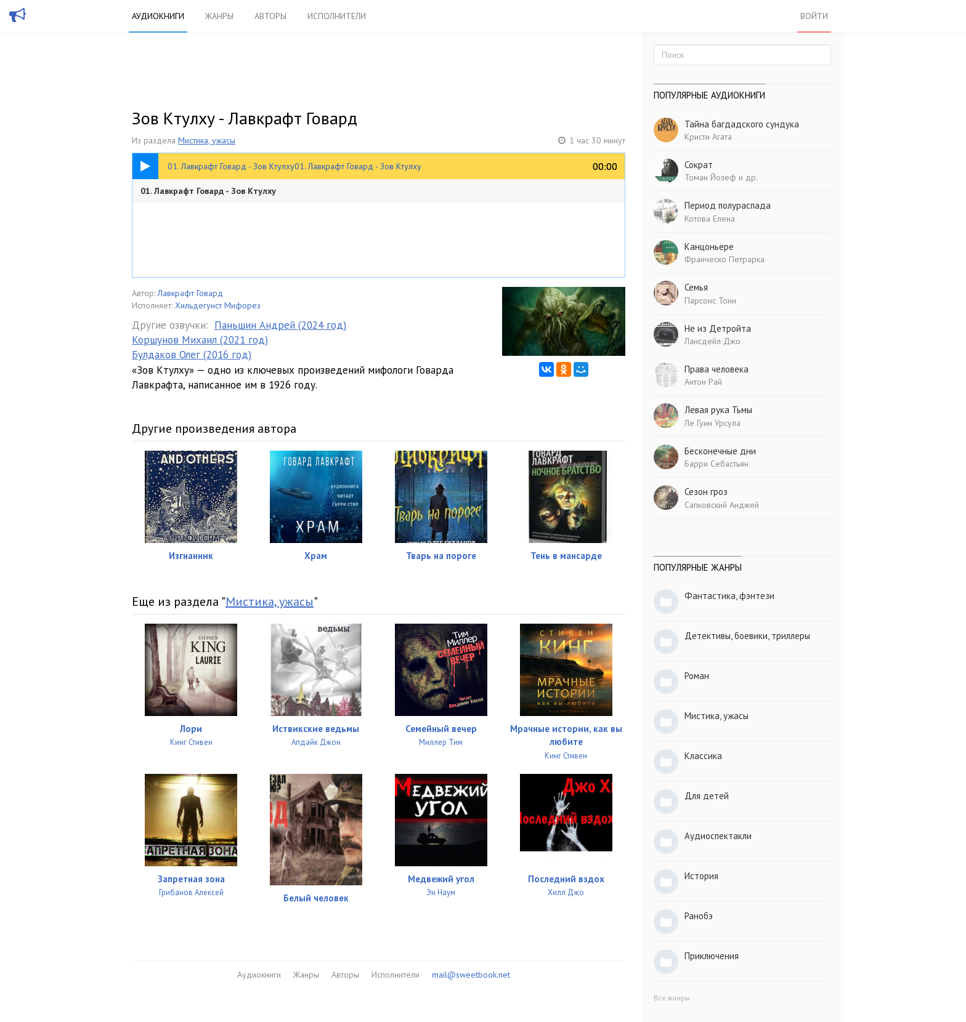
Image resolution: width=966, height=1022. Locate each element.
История (701, 876)
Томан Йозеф (710, 177)
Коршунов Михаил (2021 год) (200, 340)
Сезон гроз (706, 491)
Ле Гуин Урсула (712, 423)
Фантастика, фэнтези (729, 596)
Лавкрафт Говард (190, 293)
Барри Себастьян (716, 463)
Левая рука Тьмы (718, 410)
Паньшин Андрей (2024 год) (280, 325)
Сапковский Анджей (721, 504)
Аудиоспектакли (718, 836)
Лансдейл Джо (712, 341)
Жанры (219, 16)
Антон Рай (703, 381)
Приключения (711, 956)
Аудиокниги (158, 16)
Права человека (716, 369)
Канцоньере (709, 246)
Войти (814, 16)
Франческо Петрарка (724, 259)
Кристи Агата (708, 136)
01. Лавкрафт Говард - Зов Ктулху (208, 190)
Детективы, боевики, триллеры (747, 636)
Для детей (706, 796)
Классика (703, 756)
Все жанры (672, 997)
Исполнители (336, 16)
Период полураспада (727, 205)
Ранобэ (698, 916)
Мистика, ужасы (206, 140)
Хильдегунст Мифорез (218, 305)
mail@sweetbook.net (471, 974)
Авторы (270, 16)
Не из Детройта (717, 328)
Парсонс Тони (710, 300)
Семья (696, 287)
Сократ (698, 165)
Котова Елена (709, 218)
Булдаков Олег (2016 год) (191, 354)
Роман (696, 676)
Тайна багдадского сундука (741, 124)
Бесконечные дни (720, 451)
